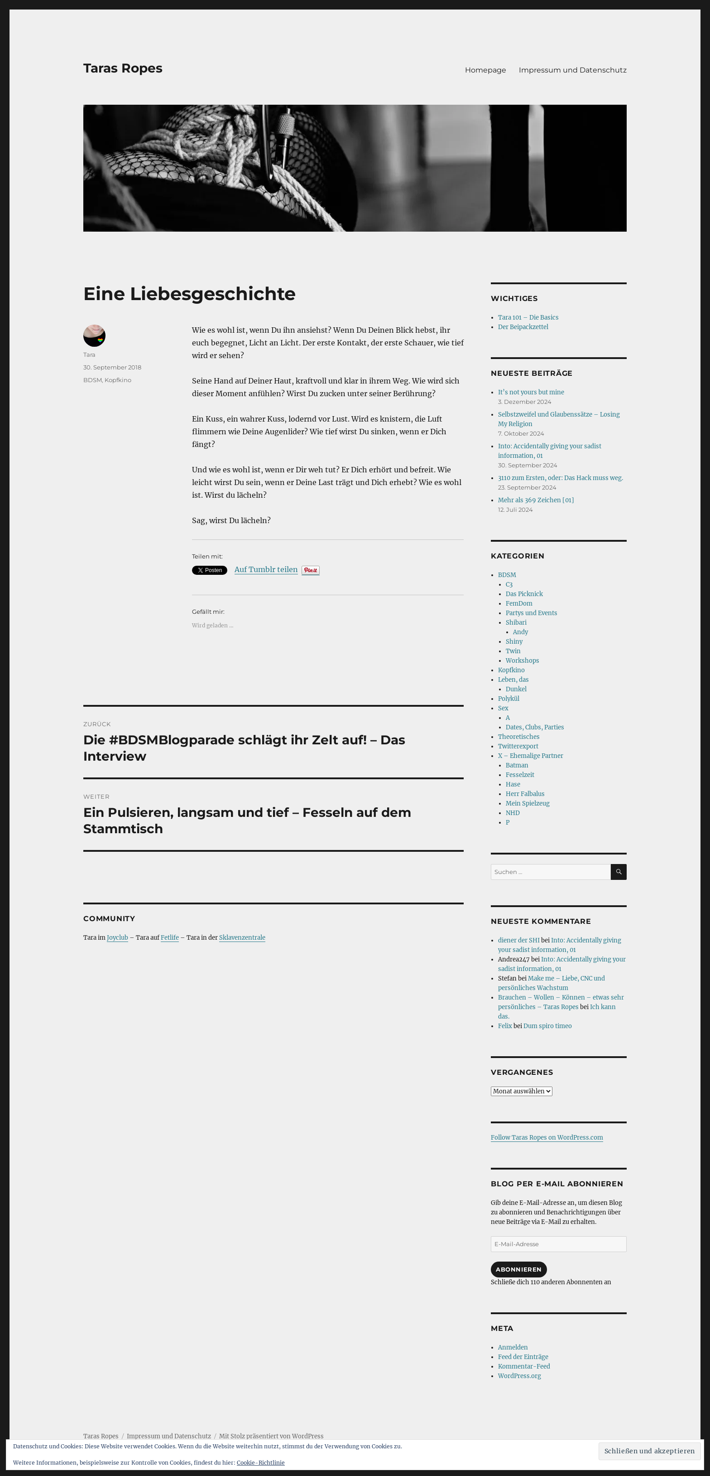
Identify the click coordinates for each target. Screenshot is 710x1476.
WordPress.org (519, 1376)
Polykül (508, 699)
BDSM (92, 380)
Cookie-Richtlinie (261, 1462)
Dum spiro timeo (547, 1026)
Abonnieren (519, 1269)
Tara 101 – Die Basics (528, 317)
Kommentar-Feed (524, 1366)
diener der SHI (519, 940)
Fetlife (170, 938)
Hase (513, 784)
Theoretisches (519, 737)
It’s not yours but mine (531, 392)
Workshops (522, 661)
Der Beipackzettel (523, 327)
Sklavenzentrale (242, 938)
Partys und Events (531, 613)
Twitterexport (518, 746)
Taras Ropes (123, 68)
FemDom (519, 603)
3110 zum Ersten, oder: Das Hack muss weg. (560, 478)
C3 (509, 584)
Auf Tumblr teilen (266, 570)
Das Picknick (524, 594)
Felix (505, 1026)
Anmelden (513, 1347)
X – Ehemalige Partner (530, 756)
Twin (513, 651)
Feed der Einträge (523, 1357)
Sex (503, 708)
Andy (520, 632)
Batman (517, 765)
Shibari (516, 622)
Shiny (514, 642)
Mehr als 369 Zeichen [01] (536, 500)
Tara (89, 354)
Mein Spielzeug (528, 803)
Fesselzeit (520, 775)
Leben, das (513, 680)
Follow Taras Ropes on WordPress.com (547, 1137)
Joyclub (117, 938)
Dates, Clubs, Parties (535, 727)
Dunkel (516, 689)
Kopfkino (118, 380)
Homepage (485, 70)
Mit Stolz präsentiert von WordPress (271, 1436)
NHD (513, 813)
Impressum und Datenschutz (573, 70)
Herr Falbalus (525, 794)
